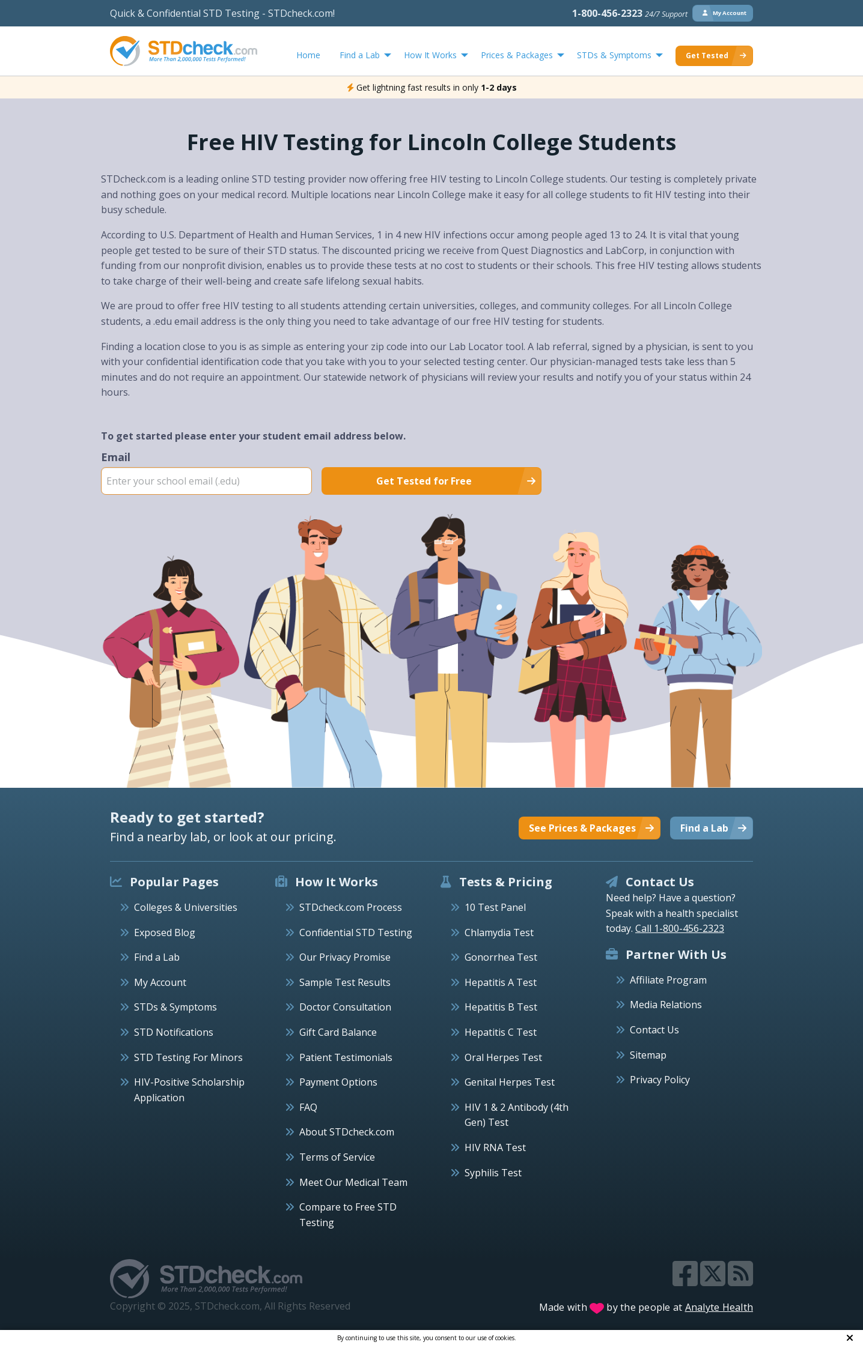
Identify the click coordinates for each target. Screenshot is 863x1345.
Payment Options (338, 1082)
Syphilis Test (493, 1172)
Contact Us (654, 1029)
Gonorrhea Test (501, 957)
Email (206, 472)
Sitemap (648, 1055)
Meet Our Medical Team (353, 1182)
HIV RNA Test (495, 1147)
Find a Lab (157, 957)
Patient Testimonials (345, 1057)
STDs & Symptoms (175, 1007)
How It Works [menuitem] (430, 55)
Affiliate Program (668, 980)
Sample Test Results (345, 982)
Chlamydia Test (499, 932)
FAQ (308, 1107)
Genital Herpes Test (510, 1082)
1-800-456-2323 (630, 13)
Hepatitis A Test (501, 982)
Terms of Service (337, 1157)
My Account (160, 982)
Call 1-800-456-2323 (679, 928)
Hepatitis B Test (501, 1007)
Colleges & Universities (185, 907)
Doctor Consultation (345, 1007)
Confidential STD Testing (355, 932)
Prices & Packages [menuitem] (517, 55)
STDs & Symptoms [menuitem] (614, 55)
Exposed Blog (164, 932)
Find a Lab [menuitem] (360, 55)
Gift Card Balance (338, 1032)
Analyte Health (719, 1307)
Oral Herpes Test (503, 1057)
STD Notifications (173, 1032)
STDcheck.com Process (350, 907)
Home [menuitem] (308, 55)
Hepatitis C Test (501, 1032)
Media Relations (666, 1004)
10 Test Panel (495, 907)
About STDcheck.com (346, 1131)
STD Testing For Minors (188, 1057)
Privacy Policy (660, 1079)
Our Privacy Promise (345, 957)
